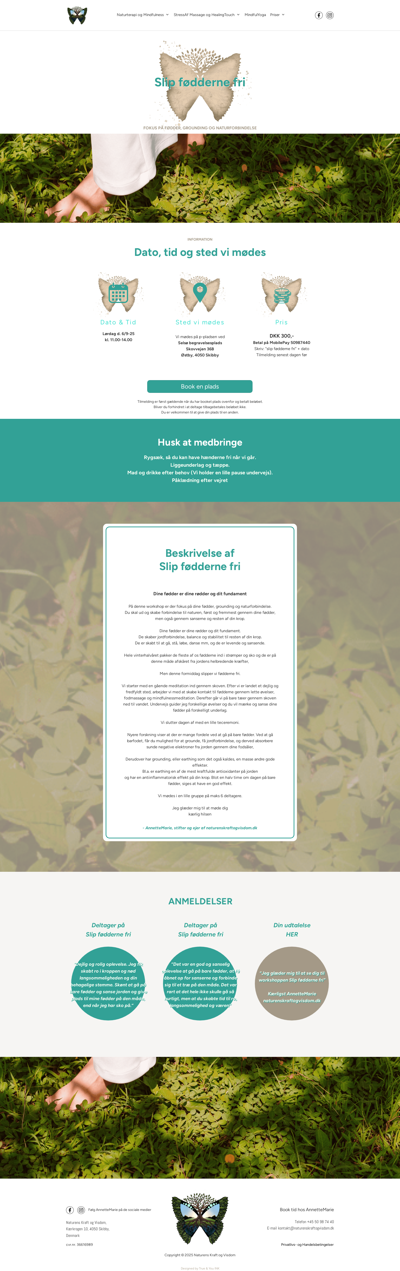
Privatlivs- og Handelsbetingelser (307, 1244)
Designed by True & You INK (200, 1268)
